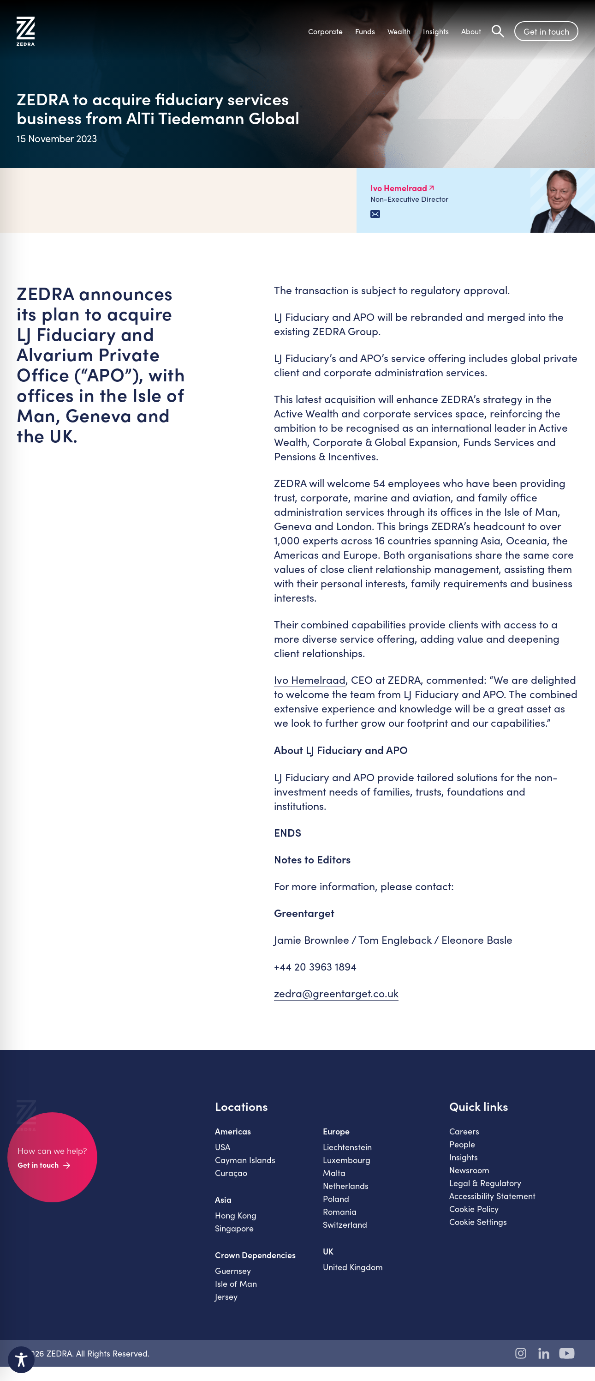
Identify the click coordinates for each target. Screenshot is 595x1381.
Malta (334, 1180)
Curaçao (231, 1180)
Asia (223, 1207)
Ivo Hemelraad (309, 679)
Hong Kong (235, 1223)
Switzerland (345, 1232)
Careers (464, 1139)
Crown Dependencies (255, 1262)
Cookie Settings (478, 1229)
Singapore (234, 1236)
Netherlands (346, 1193)
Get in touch (546, 31)
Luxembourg (346, 1167)
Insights (463, 1164)
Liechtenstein (347, 1154)
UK (328, 1259)
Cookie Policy (474, 1216)
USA (222, 1154)
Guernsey (233, 1278)
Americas (233, 1139)
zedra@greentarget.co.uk (336, 993)
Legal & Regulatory (485, 1190)
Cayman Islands (245, 1167)
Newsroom (469, 1177)
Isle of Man (236, 1291)
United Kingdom (353, 1274)
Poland (336, 1206)
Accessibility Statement (492, 1203)
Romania (340, 1219)
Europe (336, 1139)
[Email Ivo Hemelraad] (375, 214)
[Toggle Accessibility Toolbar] (21, 1359)
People (462, 1152)
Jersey (226, 1304)
